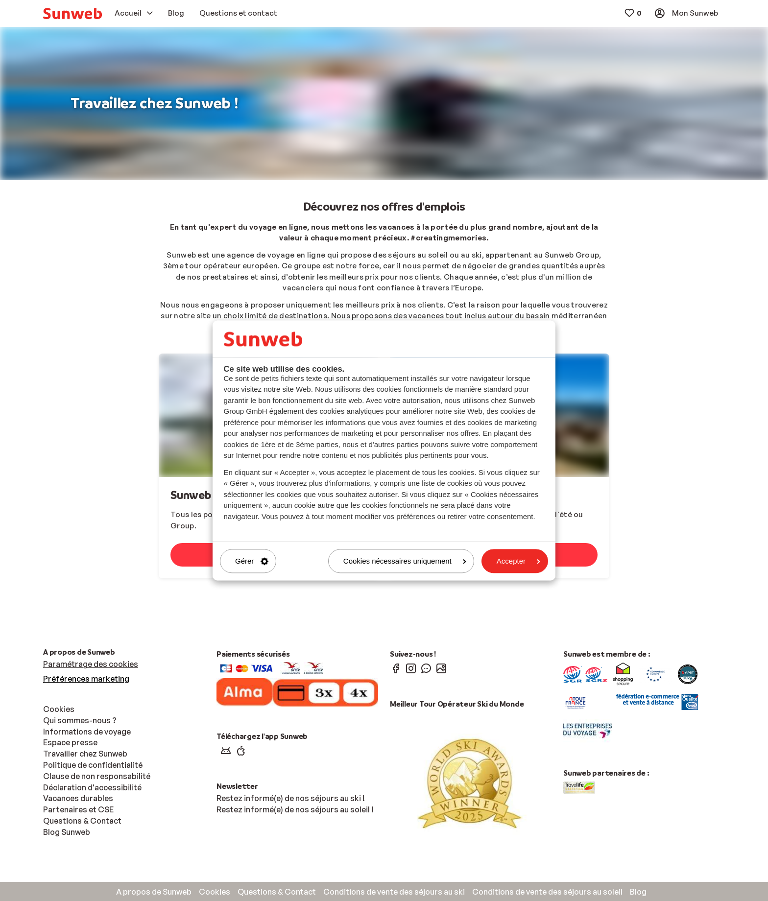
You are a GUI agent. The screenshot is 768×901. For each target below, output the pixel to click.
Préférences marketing (86, 679)
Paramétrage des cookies (90, 664)
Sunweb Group (207, 495)
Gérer (251, 561)
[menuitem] (72, 13)
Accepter (518, 561)
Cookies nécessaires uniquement (404, 561)
